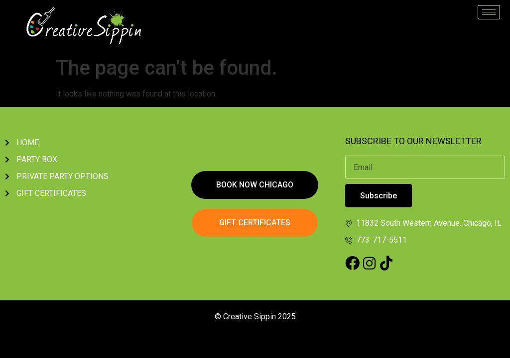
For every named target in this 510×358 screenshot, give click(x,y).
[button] (254, 185)
